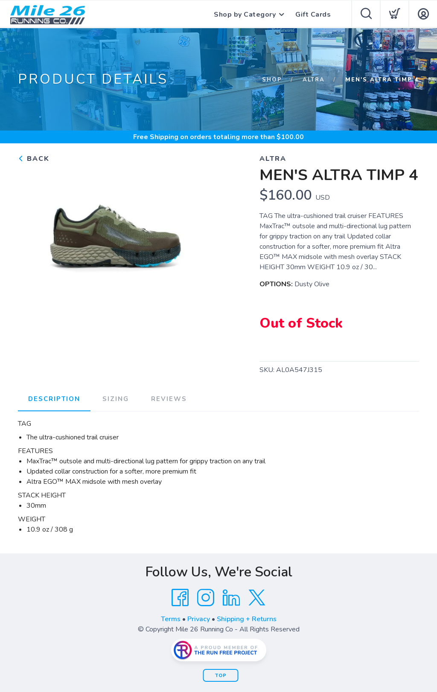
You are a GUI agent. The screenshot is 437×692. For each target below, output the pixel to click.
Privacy (198, 619)
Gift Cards (313, 14)
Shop (272, 80)
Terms (171, 619)
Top (221, 675)
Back (34, 158)
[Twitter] (257, 598)
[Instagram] (205, 598)
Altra (314, 80)
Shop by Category (245, 14)
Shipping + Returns (247, 619)
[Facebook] (180, 598)
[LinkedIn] (231, 598)
